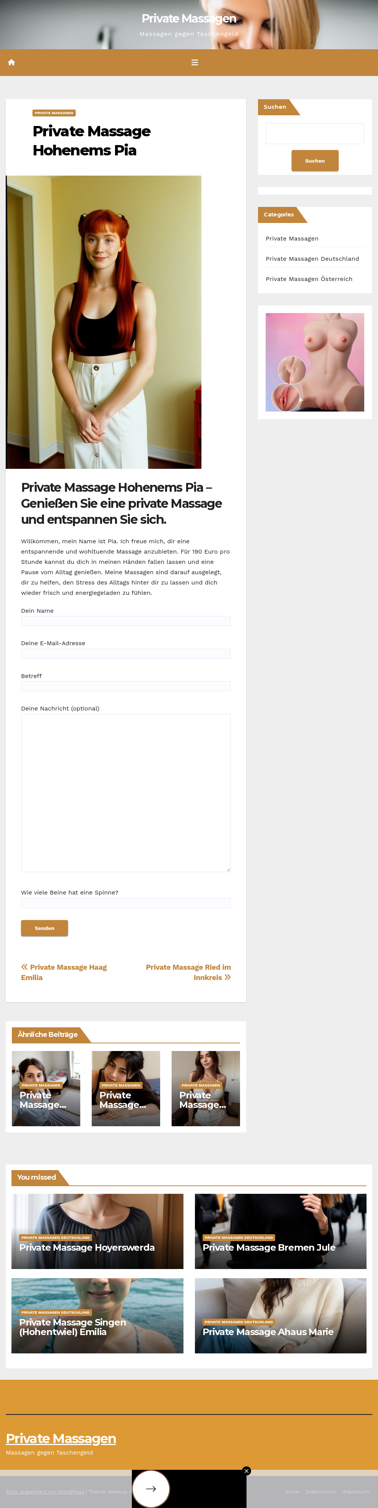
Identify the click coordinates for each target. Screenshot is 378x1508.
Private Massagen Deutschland (312, 258)
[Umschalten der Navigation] (195, 62)
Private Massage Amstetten (203, 1105)
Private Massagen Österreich (309, 279)
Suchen (275, 106)
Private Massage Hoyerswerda (87, 1247)
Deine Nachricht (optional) (126, 792)
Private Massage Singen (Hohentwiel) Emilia (72, 1327)
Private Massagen (189, 18)
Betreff (126, 681)
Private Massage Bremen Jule (269, 1247)
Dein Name (126, 616)
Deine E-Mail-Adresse (126, 648)
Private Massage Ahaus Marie (268, 1331)
